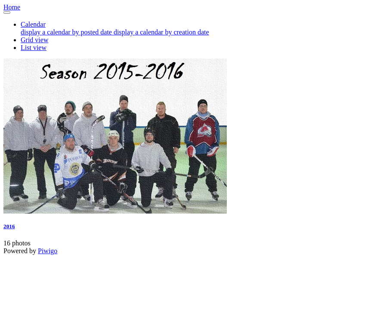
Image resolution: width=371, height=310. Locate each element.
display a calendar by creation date (161, 32)
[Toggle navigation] (6, 12)
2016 (9, 226)
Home (11, 7)
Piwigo (47, 250)
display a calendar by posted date (67, 32)
